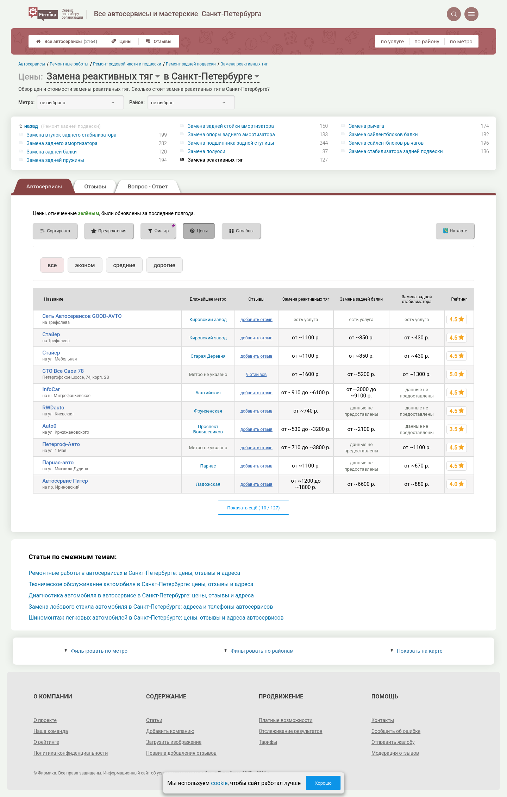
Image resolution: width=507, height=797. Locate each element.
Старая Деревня (207, 356)
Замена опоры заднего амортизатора (231, 134)
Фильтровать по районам (259, 651)
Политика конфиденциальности (70, 753)
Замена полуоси (206, 151)
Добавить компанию (170, 731)
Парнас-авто (58, 462)
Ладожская (208, 484)
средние (124, 265)
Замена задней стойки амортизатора (231, 126)
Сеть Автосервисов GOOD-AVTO (81, 316)
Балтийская (208, 392)
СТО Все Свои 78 (63, 371)
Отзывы (158, 41)
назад (62, 126)
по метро (461, 41)
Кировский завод (208, 319)
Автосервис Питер (65, 481)
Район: (137, 102)
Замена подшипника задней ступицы (231, 142)
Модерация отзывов (395, 753)
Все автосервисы (66, 41)
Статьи (154, 720)
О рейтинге (46, 742)
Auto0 (49, 426)
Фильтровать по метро (95, 651)
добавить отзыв (256, 319)
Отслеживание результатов (291, 731)
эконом (85, 265)
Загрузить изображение (173, 742)
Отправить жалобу (393, 742)
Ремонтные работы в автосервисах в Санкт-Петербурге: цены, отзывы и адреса (134, 573)
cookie (219, 783)
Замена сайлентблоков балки (383, 134)
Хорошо (323, 783)
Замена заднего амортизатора (62, 143)
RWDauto (53, 407)
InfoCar (51, 389)
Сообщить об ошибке (395, 731)
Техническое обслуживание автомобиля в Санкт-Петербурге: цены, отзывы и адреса (141, 584)
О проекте (45, 720)
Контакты (382, 720)
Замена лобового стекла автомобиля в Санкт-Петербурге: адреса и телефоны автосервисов (151, 606)
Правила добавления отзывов (181, 753)
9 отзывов (256, 374)
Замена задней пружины (55, 160)
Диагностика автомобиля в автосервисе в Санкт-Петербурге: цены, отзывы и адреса (141, 595)
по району (426, 41)
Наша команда (50, 731)
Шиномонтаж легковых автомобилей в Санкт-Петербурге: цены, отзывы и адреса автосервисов (156, 617)
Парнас (208, 466)
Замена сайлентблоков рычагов (386, 142)
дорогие (164, 265)
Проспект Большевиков (208, 429)
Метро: (26, 102)
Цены (121, 41)
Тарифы (268, 742)
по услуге (392, 41)
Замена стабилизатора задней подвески (396, 151)
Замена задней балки (52, 151)
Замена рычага (366, 126)
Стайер (51, 334)
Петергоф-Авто (61, 444)
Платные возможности (285, 720)
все (52, 265)
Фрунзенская (208, 411)
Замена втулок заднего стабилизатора (72, 134)
